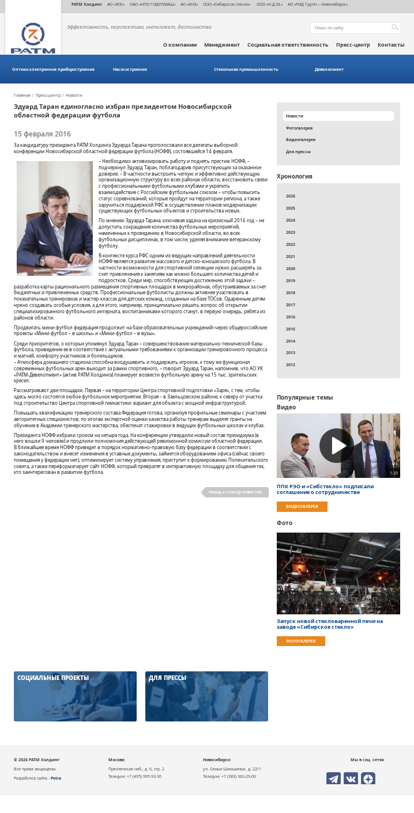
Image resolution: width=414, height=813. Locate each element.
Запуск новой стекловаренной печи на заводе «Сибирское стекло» (330, 624)
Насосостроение (130, 69)
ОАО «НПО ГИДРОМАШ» (152, 4)
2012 (290, 364)
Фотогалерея (299, 128)
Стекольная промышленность (246, 69)
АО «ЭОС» (116, 4)
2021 (290, 256)
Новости (74, 95)
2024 (290, 220)
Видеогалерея (300, 139)
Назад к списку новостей (235, 492)
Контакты (391, 44)
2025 (290, 208)
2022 (290, 244)
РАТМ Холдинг (86, 4)
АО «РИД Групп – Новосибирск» (318, 4)
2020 (290, 268)
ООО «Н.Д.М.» (269, 4)
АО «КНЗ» (189, 4)
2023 (290, 232)
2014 (290, 341)
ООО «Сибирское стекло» (226, 4)
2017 (290, 304)
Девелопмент (329, 69)
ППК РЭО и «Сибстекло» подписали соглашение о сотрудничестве (325, 489)
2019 (290, 280)
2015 (290, 329)
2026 (290, 196)
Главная (22, 95)
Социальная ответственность (288, 44)
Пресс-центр (353, 44)
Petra (56, 778)
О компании (180, 44)
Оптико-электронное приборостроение (53, 69)
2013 (290, 352)
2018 (290, 292)
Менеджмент (222, 44)
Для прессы (298, 151)
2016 (290, 317)
